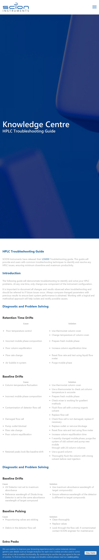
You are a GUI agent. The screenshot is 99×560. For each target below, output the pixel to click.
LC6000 (46, 259)
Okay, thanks (90, 553)
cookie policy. (73, 557)
